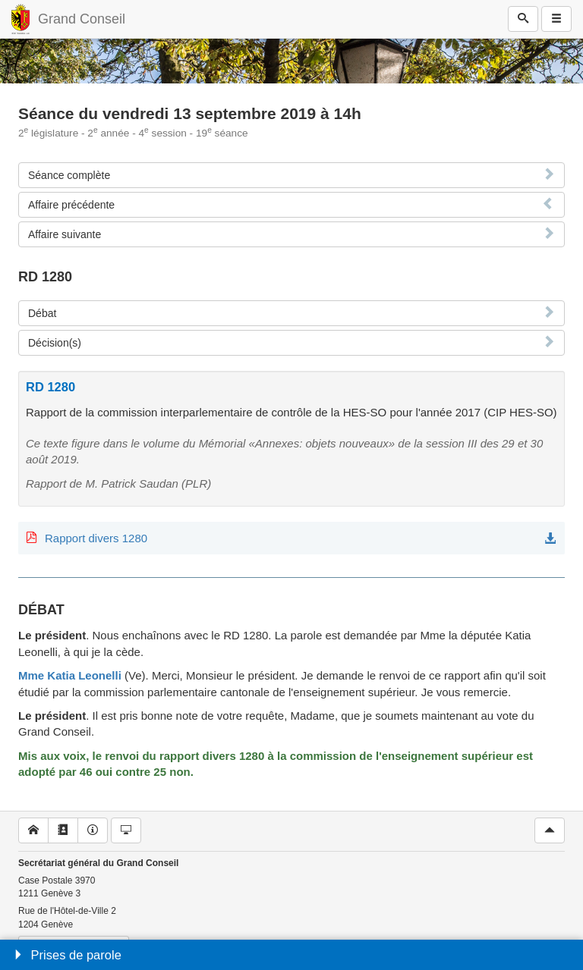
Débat (42, 313)
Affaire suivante (64, 234)
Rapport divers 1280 (96, 538)
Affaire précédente (71, 205)
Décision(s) (54, 343)
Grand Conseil (81, 19)
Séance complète (69, 175)
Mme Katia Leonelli (69, 675)
